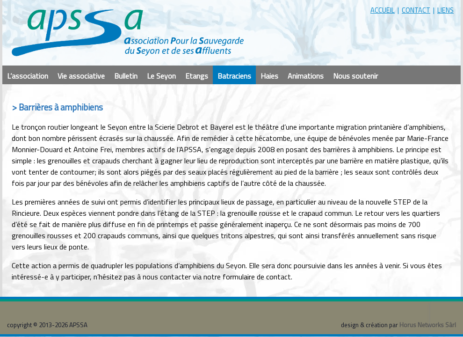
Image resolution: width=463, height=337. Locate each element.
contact (416, 10)
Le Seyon (161, 75)
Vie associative (81, 75)
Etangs (196, 75)
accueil (382, 10)
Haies (269, 75)
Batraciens (234, 75)
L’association (27, 75)
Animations (306, 75)
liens (445, 10)
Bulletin (125, 75)
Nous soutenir (355, 75)
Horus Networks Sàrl (427, 325)
